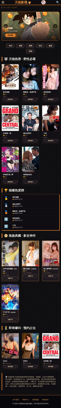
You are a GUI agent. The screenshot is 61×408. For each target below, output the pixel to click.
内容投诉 (45, 399)
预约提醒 (10, 366)
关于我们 (16, 399)
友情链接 (35, 399)
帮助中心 (25, 399)
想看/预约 (10, 99)
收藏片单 (10, 278)
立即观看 (10, 35)
